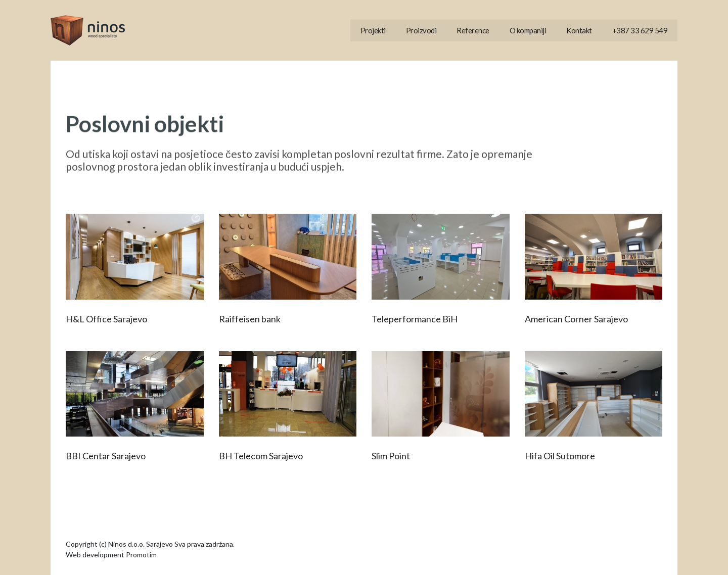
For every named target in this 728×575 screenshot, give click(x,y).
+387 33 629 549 (640, 30)
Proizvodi (421, 30)
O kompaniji (528, 30)
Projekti (373, 30)
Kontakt (579, 30)
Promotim (141, 554)
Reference (473, 30)
